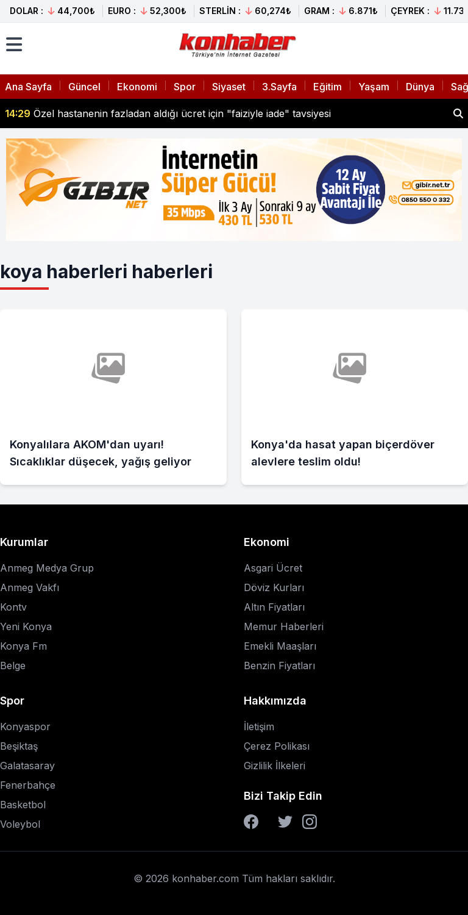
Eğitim (327, 87)
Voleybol (20, 824)
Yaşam (373, 87)
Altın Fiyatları (274, 607)
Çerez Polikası (277, 746)
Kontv (13, 607)
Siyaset (229, 87)
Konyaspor (25, 726)
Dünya (420, 87)
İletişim (259, 726)
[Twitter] (285, 821)
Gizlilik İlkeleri (274, 765)
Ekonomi (137, 87)
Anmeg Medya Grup (47, 568)
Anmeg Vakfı (29, 587)
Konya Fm (23, 646)
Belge (13, 665)
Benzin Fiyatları (279, 665)
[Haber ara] (458, 113)
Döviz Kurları (274, 587)
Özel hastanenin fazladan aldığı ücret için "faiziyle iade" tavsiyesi (168, 113)
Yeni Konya (26, 626)
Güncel (84, 87)
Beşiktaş (19, 746)
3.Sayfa (279, 87)
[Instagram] (309, 821)
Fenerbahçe (27, 785)
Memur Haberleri (284, 626)
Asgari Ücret (273, 568)
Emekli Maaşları (280, 646)
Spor (185, 87)
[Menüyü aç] (14, 45)
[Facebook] (251, 821)
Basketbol (23, 804)
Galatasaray (27, 765)
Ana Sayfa (28, 87)
